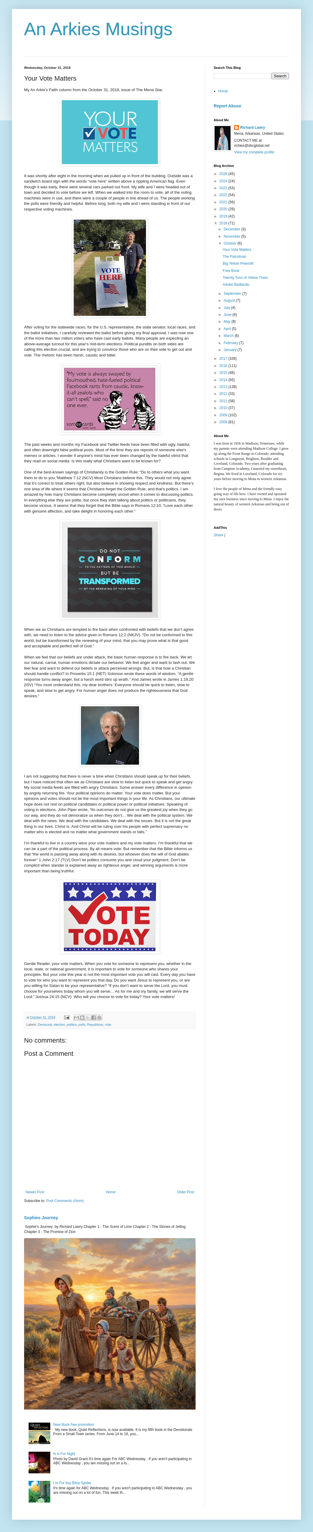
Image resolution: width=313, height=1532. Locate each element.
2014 (223, 380)
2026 (223, 174)
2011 (223, 401)
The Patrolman (234, 256)
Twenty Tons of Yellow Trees (245, 278)
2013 (223, 387)
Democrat (45, 1024)
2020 (223, 209)
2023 (223, 188)
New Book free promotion (73, 1425)
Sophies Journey (41, 1217)
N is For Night (64, 1454)
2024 (223, 181)
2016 (223, 366)
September (233, 293)
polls (82, 1024)
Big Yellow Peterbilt (238, 263)
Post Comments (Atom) (65, 1201)
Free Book (231, 271)
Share (218, 535)
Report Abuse (227, 105)
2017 (223, 358)
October (230, 243)
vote (108, 1024)
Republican (95, 1024)
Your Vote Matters (237, 250)
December (232, 229)
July (227, 308)
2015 (223, 373)
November (232, 236)
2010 (223, 408)
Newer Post (35, 1192)
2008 (223, 422)
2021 (223, 202)
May (227, 321)
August (230, 300)
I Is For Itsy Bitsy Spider (72, 1483)
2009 (223, 415)
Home (111, 1192)
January (230, 350)
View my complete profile (254, 152)
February (231, 343)
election (59, 1024)
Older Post (185, 1192)
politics (72, 1024)
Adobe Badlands (236, 284)
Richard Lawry (252, 127)
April (228, 329)
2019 (223, 216)
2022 (223, 195)
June (228, 315)
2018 (223, 223)
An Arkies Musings (98, 29)
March (229, 336)
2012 (223, 394)
